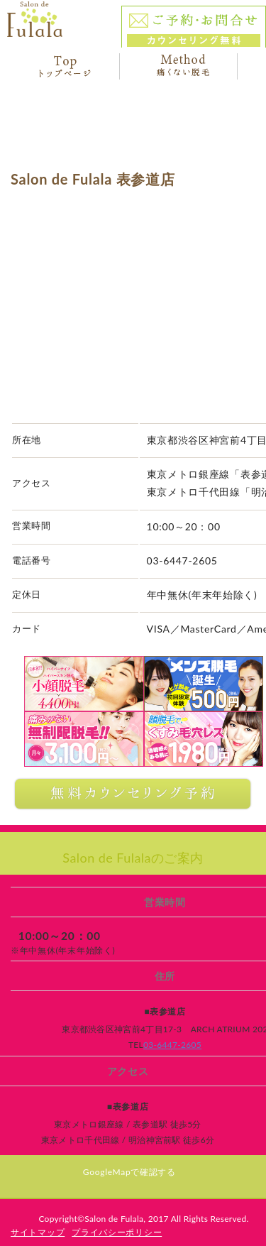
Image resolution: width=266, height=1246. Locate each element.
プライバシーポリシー (117, 1232)
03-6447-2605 (172, 1044)
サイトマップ (38, 1232)
